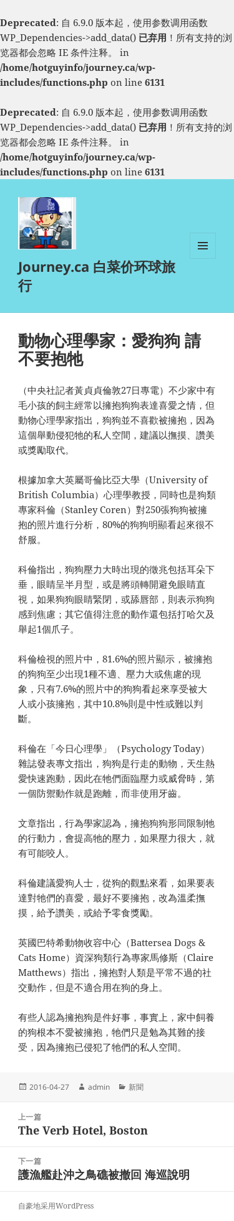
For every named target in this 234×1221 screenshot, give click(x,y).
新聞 (136, 1087)
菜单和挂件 (203, 258)
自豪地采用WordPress (56, 1205)
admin (99, 1087)
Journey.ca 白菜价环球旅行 (96, 275)
